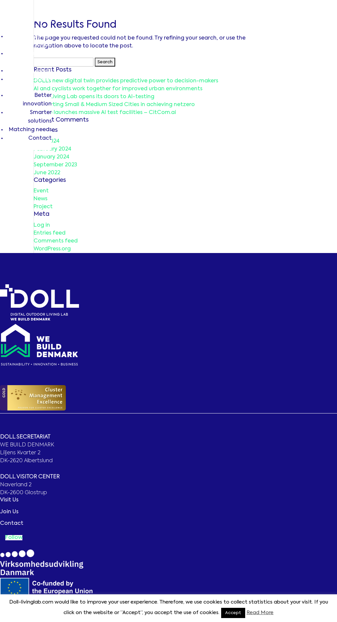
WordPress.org (52, 249)
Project (43, 207)
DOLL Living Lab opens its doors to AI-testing (94, 96)
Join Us (9, 512)
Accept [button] (233, 613)
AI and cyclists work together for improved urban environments (118, 89)
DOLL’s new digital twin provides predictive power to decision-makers (126, 81)
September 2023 (55, 165)
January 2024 (51, 157)
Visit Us (9, 500)
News (40, 199)
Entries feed (49, 233)
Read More (259, 612)
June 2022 (47, 173)
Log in (42, 225)
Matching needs (30, 70)
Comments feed (56, 241)
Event (41, 191)
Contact (40, 79)
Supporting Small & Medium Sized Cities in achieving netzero (114, 104)
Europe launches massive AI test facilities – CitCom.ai (105, 112)
